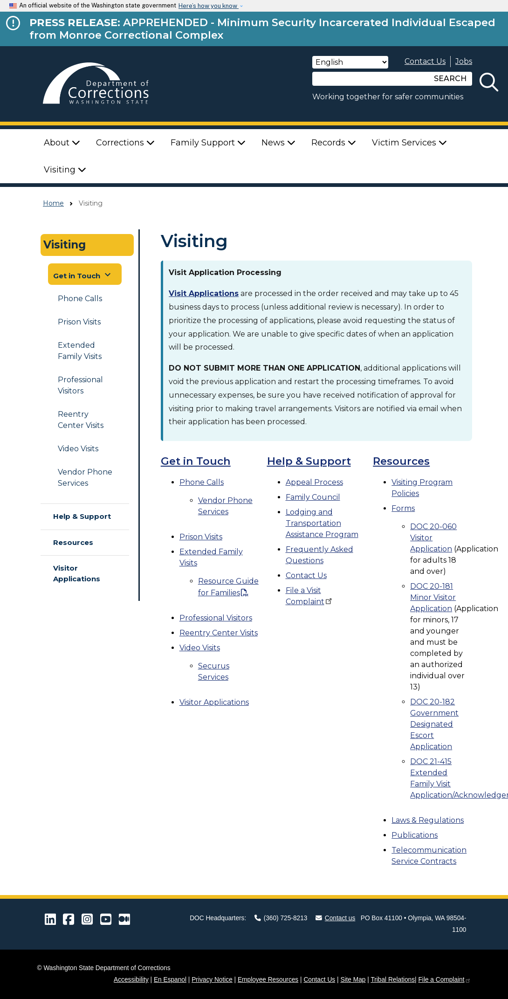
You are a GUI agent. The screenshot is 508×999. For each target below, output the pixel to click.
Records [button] (333, 143)
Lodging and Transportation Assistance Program (322, 523)
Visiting (64, 244)
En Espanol (170, 979)
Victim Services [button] (409, 143)
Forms (403, 508)
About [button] (62, 143)
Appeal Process (314, 482)
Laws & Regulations (427, 820)
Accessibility (131, 979)
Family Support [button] (208, 143)
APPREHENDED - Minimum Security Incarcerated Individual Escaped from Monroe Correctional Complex (262, 28)
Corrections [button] (125, 143)
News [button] (278, 143)
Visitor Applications (76, 573)
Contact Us (425, 61)
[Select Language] (350, 62)
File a (444, 979)
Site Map (352, 979)
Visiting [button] (65, 170)
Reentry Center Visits (80, 420)
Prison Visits (79, 321)
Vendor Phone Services (85, 478)
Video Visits (78, 448)
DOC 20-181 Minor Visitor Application (433, 597)
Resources (73, 542)
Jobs (463, 61)
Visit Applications (204, 293)
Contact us (336, 918)
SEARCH (450, 78)
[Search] (370, 79)
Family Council (313, 497)
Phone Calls (80, 298)
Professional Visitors (80, 385)
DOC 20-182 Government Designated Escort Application (434, 724)
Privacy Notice (212, 979)
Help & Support (82, 516)
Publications (414, 835)
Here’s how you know (208, 5)
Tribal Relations (393, 979)
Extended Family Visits (80, 351)
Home (53, 203)
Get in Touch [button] (83, 274)
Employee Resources (268, 979)
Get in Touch (196, 461)
